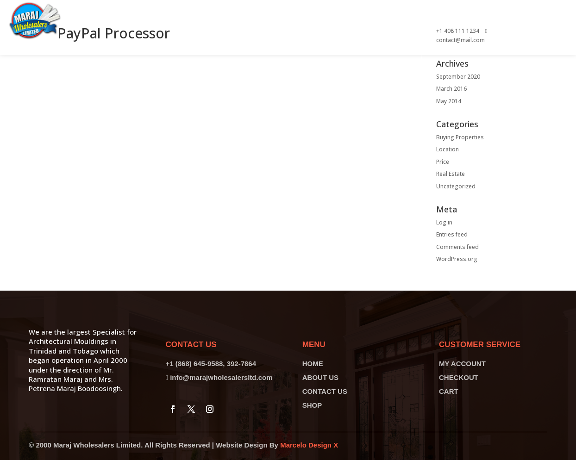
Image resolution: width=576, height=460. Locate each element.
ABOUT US (320, 377)
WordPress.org (456, 259)
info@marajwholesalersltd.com (221, 377)
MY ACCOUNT (462, 363)
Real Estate (450, 174)
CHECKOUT (458, 377)
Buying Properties (460, 137)
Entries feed (452, 234)
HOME (312, 363)
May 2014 (448, 101)
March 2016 (451, 89)
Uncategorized (456, 186)
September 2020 (458, 77)
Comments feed (457, 247)
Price (442, 162)
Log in (444, 222)
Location (447, 149)
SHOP (312, 405)
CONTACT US (324, 391)
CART (448, 391)
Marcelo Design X (309, 445)
